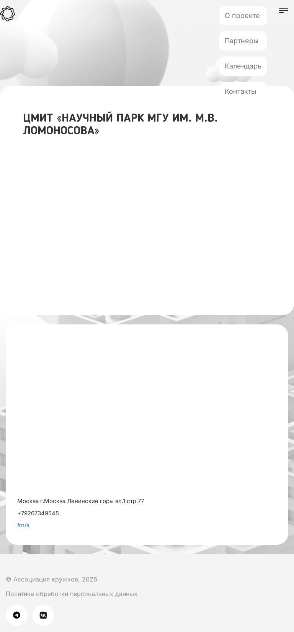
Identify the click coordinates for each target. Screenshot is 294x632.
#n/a (23, 525)
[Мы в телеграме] (19, 615)
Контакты (240, 91)
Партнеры (241, 41)
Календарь (243, 66)
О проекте (242, 15)
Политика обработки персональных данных (71, 594)
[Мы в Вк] (7, 564)
